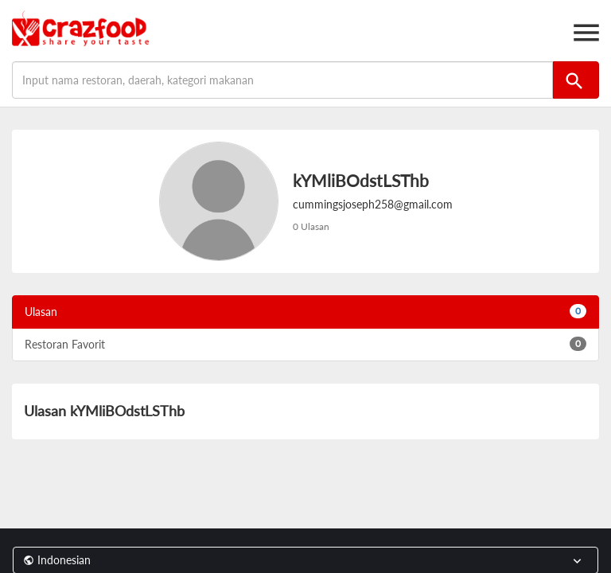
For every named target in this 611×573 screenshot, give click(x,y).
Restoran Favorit (305, 344)
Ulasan (305, 311)
